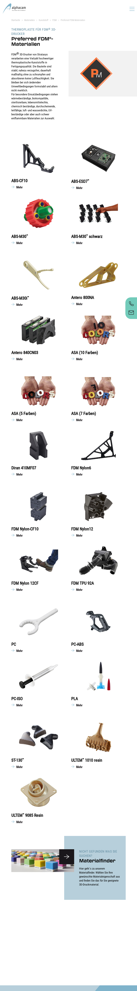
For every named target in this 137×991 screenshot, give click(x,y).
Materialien (29, 20)
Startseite (15, 20)
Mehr (19, 187)
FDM (54, 20)
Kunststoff (43, 20)
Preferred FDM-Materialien (73, 20)
